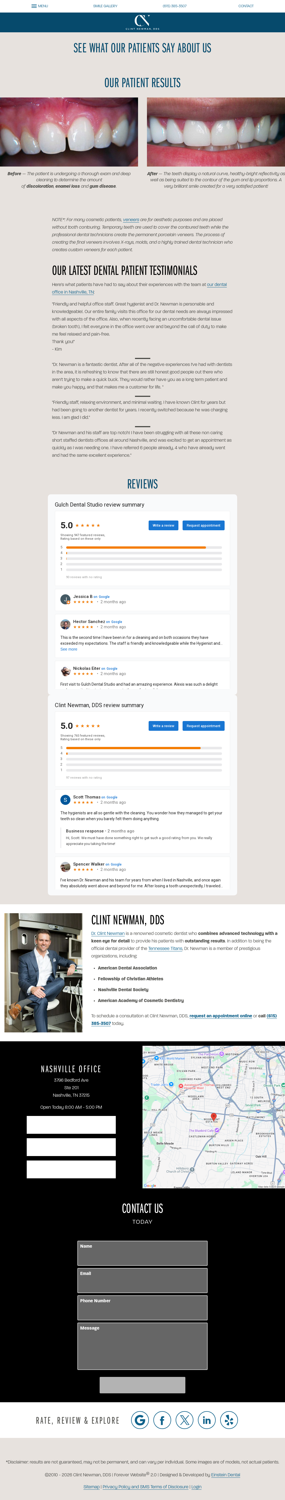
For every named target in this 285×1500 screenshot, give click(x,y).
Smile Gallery (105, 6)
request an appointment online (221, 1016)
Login (196, 1487)
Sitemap (91, 1487)
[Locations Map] (213, 1117)
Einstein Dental (225, 1475)
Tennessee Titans (165, 949)
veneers (131, 220)
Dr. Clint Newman (108, 934)
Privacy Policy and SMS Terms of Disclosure (145, 1487)
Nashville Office (71, 1068)
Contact (246, 6)
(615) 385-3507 (174, 6)
